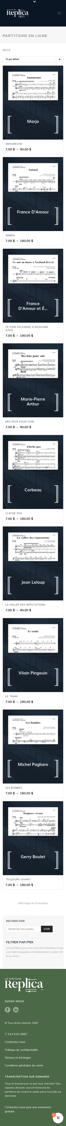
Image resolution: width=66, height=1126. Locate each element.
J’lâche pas (13, 513)
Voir (47, 929)
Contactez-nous (15, 1042)
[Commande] (33, 59)
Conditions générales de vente (24, 1065)
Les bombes (13, 787)
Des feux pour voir (19, 421)
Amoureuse (13, 143)
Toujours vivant (18, 879)
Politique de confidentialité (21, 1050)
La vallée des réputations (25, 604)
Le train (11, 696)
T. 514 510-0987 (16, 1034)
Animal (10, 235)
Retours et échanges (18, 1057)
